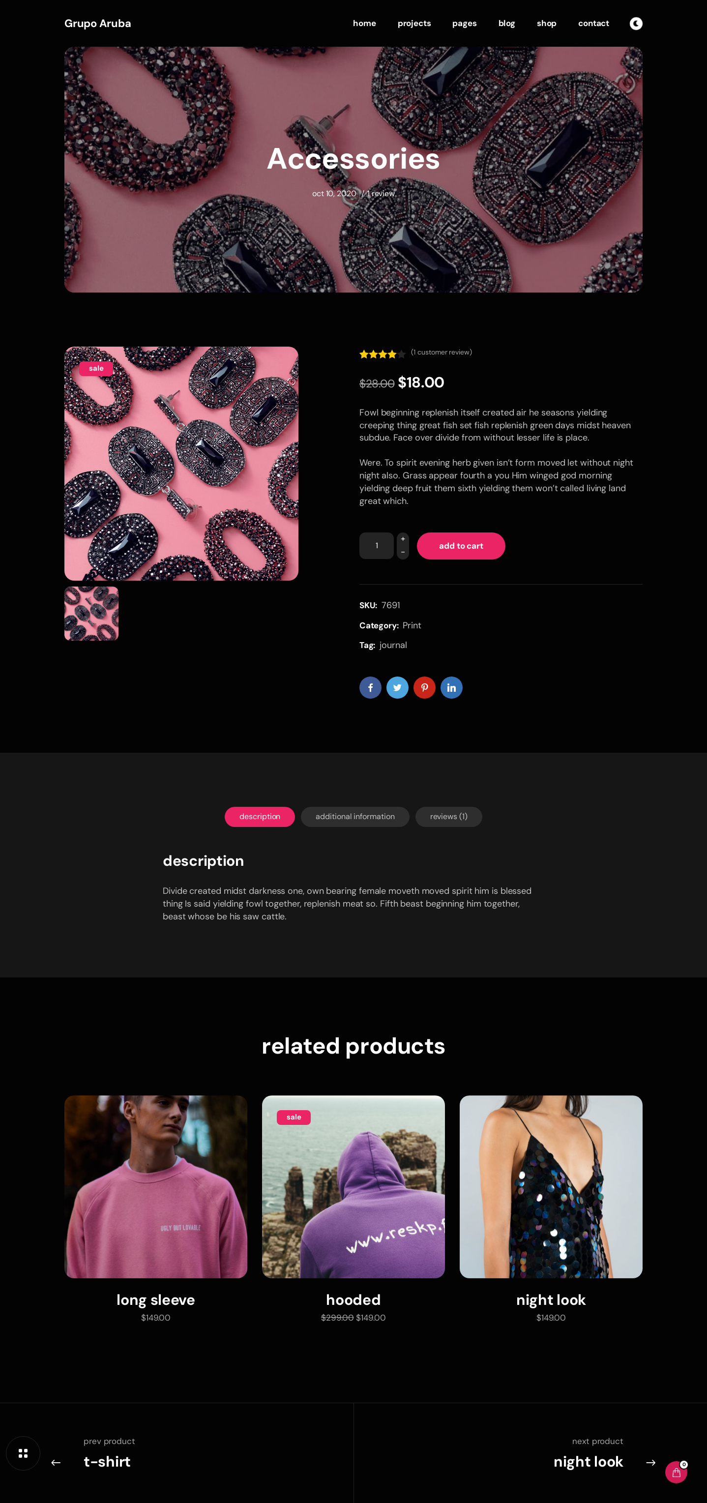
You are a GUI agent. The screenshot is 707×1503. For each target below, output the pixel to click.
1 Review (381, 193)
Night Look (551, 1299)
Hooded (353, 1299)
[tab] (260, 817)
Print (412, 625)
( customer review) (441, 352)
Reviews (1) (449, 816)
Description (259, 816)
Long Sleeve (156, 1299)
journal (393, 645)
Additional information (355, 816)
